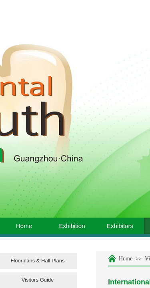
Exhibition (72, 225)
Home (24, 225)
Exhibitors (120, 225)
